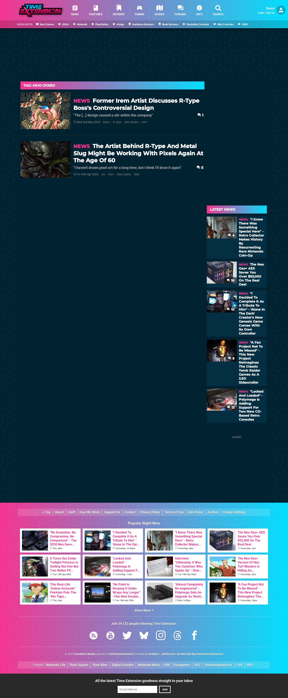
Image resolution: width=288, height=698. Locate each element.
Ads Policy (195, 512)
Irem (144, 122)
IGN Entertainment (121, 654)
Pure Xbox (100, 665)
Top (47, 512)
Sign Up (270, 12)
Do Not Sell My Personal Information (200, 654)
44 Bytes (153, 654)
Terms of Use (174, 512)
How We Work (90, 512)
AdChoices (168, 654)
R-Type (117, 122)
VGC (197, 665)
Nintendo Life (56, 665)
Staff (71, 512)
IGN (167, 665)
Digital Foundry (123, 665)
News (106, 122)
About (59, 512)
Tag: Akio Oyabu (39, 85)
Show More (144, 610)
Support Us (112, 512)
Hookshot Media (85, 654)
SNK (136, 174)
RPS (250, 665)
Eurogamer (182, 665)
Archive (213, 512)
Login (261, 12)
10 (230, 309)
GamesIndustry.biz (218, 665)
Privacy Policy (150, 512)
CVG (239, 665)
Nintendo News (149, 665)
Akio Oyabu (131, 122)
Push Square (79, 665)
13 (230, 407)
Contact (130, 512)
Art (103, 174)
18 (230, 280)
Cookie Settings (234, 512)
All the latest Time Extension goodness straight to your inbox (144, 681)
